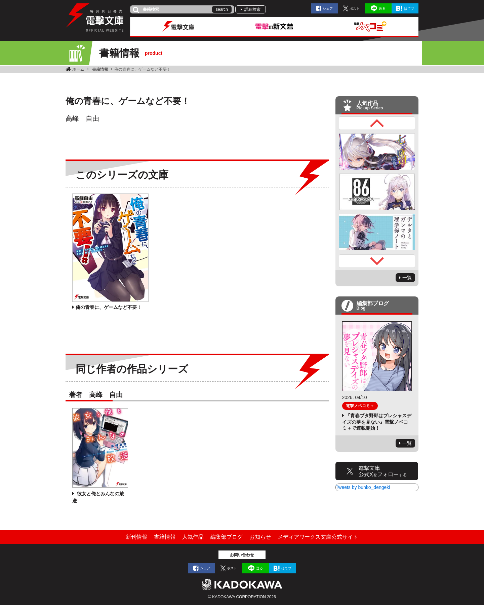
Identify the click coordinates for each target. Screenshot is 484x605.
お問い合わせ (242, 555)
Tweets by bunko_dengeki (363, 487)
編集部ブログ (226, 537)
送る (382, 8)
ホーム (78, 69)
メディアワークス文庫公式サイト (318, 537)
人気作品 (193, 537)
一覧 (407, 277)
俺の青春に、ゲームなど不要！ (109, 307)
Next (377, 261)
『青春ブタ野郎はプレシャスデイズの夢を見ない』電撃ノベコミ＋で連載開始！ (376, 421)
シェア (328, 8)
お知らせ (260, 537)
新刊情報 (136, 537)
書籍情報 (100, 69)
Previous (377, 123)
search (222, 9)
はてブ (409, 8)
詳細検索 (252, 9)
